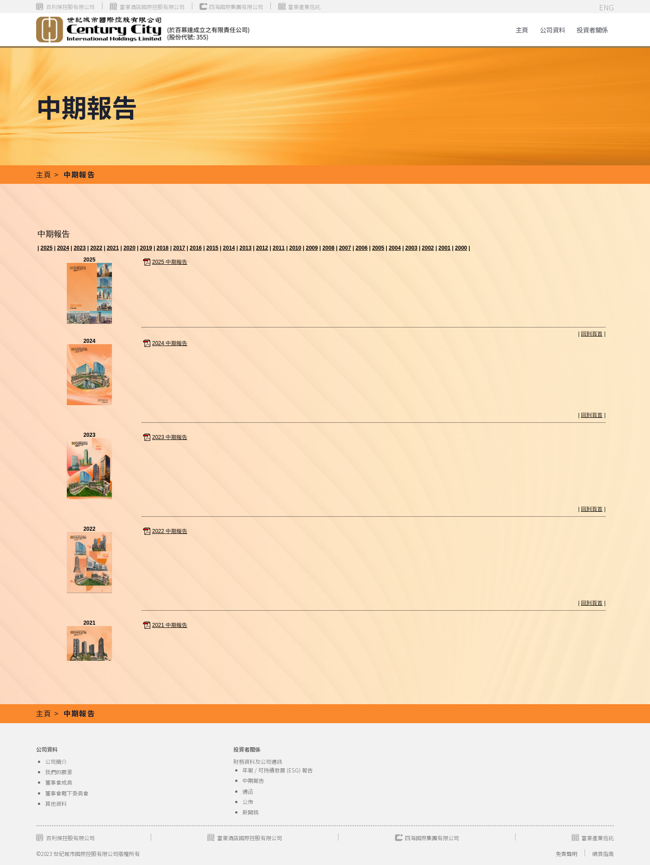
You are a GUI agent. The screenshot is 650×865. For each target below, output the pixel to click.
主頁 (521, 29)
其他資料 (56, 803)
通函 (247, 791)
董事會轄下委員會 (66, 793)
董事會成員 (58, 782)
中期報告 (253, 780)
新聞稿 (250, 812)
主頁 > (48, 174)
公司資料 (552, 29)
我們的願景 (58, 772)
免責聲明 (566, 853)
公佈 (247, 801)
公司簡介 (56, 761)
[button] (592, 30)
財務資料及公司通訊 (257, 761)
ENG (606, 7)
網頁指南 (603, 853)
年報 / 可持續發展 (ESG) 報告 (277, 770)
